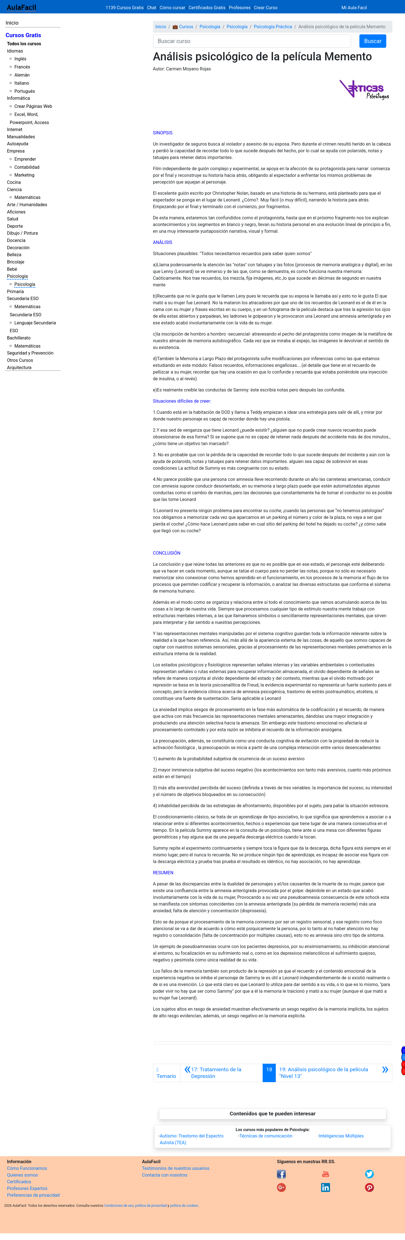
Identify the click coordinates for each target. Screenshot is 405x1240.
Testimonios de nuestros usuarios (175, 1168)
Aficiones (16, 212)
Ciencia (14, 189)
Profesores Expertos (27, 1188)
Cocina (14, 182)
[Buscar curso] (252, 41)
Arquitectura (19, 367)
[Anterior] (221, 1073)
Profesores (240, 7)
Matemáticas (27, 197)
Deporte (15, 226)
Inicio (12, 23)
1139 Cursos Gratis (125, 7)
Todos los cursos (24, 43)
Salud (12, 219)
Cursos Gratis (23, 35)
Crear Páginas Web (33, 106)
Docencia (16, 240)
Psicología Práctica (273, 26)
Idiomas (15, 51)
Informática (18, 98)
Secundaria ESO (23, 298)
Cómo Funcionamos (27, 1168)
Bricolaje (15, 262)
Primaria (15, 291)
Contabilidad (26, 167)
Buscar (373, 41)
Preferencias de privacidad (33, 1195)
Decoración (18, 247)
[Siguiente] (334, 1073)
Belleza (14, 254)
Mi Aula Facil (354, 7)
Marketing (24, 175)
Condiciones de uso (119, 1206)
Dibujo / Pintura (22, 233)
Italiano (21, 83)
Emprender (25, 159)
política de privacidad (151, 1206)
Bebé (12, 269)
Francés (22, 67)
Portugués (24, 91)
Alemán (21, 75)
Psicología (17, 276)
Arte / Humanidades (27, 204)
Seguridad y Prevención (30, 353)
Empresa (16, 151)
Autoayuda (17, 143)
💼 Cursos (183, 26)
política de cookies (184, 1206)
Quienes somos (22, 1175)
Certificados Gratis (207, 7)
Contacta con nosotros (164, 1175)
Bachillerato (18, 338)
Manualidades (21, 136)
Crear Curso (265, 7)
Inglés (20, 58)
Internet (14, 129)
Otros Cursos (20, 360)
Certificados (19, 1181)
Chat (151, 7)
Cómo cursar (172, 7)
